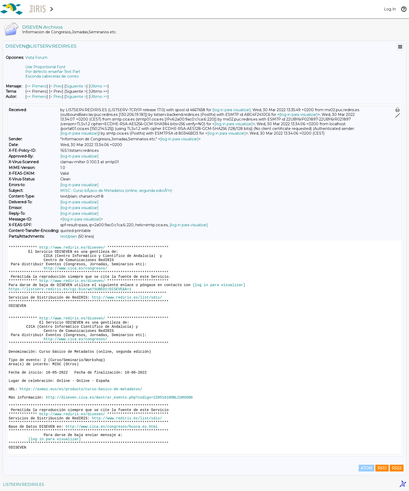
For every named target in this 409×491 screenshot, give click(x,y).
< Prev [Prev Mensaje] (56, 86)
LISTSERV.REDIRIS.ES (23, 484)
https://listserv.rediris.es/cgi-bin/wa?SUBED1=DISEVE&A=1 (70, 289)
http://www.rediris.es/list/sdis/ (127, 297)
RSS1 (382, 468)
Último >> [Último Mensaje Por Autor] (98, 96)
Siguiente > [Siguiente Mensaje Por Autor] (76, 96)
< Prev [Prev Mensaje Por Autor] (56, 96)
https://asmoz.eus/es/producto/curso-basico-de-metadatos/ (81, 389)
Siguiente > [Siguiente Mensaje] (76, 86)
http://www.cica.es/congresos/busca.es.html (111, 427)
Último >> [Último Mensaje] (98, 86)
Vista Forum (36, 57)
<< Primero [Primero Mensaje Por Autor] (37, 96)
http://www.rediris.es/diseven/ (72, 248)
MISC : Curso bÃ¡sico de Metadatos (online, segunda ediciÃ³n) (116, 190)
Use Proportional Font (45, 67)
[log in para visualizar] (231, 110)
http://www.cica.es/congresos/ (75, 268)
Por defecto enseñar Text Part (52, 71)
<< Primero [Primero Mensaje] (37, 86)
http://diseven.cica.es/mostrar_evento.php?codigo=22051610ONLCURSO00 (119, 397)
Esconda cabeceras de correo (52, 76)
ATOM (366, 468)
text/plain (68, 236)
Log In (390, 9)
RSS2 (396, 468)
